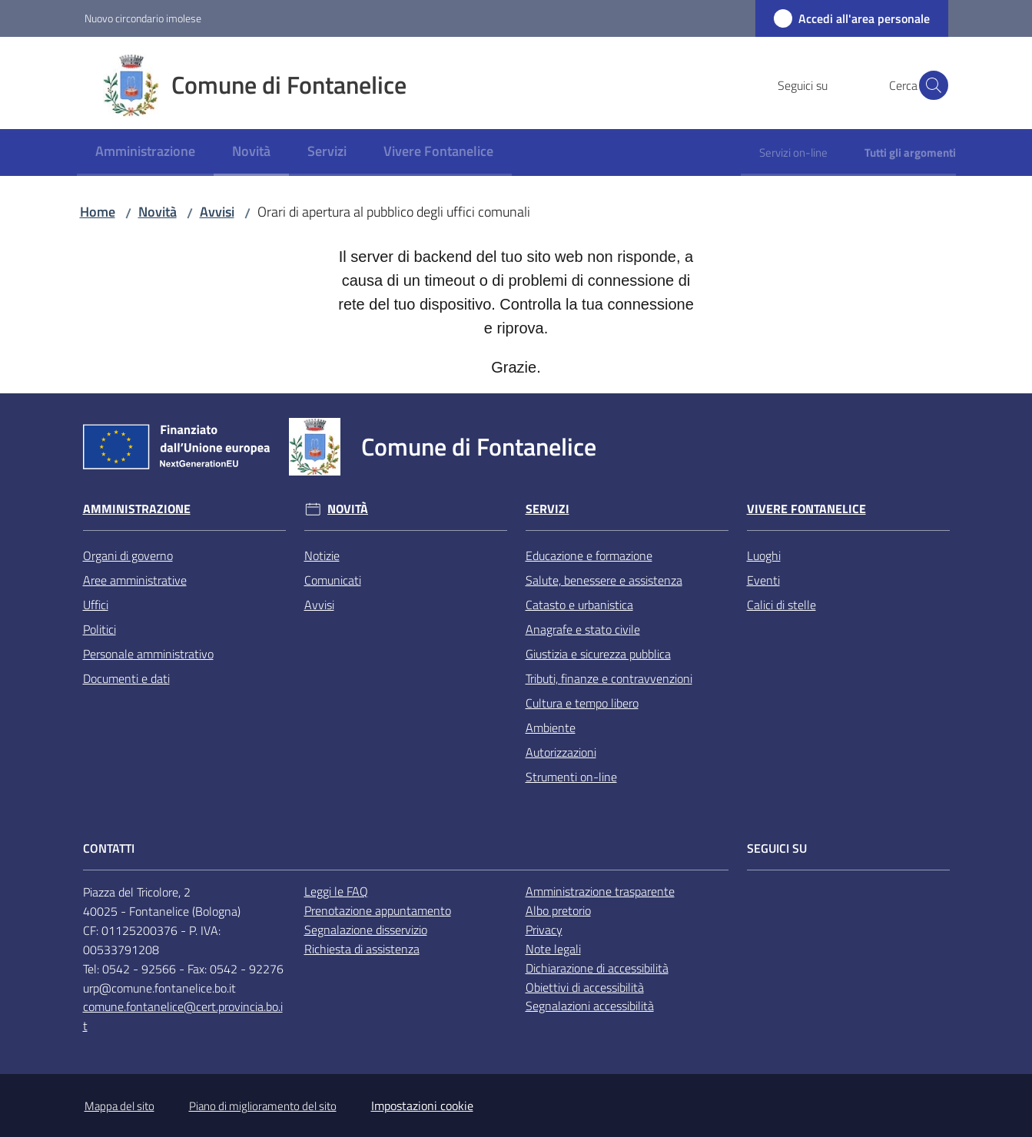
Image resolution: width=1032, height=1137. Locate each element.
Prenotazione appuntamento (377, 910)
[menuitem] (145, 152)
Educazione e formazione (589, 555)
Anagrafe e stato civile (583, 629)
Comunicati (332, 580)
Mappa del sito (119, 1106)
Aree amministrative (135, 580)
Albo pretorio (558, 910)
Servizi (547, 509)
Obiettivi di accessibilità (585, 987)
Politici (99, 629)
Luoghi (764, 555)
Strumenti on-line (571, 776)
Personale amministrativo (148, 654)
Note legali (553, 949)
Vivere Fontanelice (806, 509)
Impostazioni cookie (422, 1105)
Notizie (322, 555)
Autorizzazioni (561, 752)
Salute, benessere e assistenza (604, 580)
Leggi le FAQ (336, 891)
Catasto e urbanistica (579, 604)
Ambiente (551, 727)
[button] (929, 85)
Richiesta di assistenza (362, 949)
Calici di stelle (781, 604)
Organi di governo (128, 555)
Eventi (763, 580)
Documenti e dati (126, 678)
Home (97, 211)
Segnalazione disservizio (365, 929)
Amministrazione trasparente (600, 891)
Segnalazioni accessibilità (590, 1005)
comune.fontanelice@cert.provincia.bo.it (183, 1016)
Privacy (544, 929)
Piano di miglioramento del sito (263, 1106)
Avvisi (217, 211)
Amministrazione (137, 509)
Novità (157, 211)
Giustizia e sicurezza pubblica (598, 654)
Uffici (95, 604)
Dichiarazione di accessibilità (597, 968)
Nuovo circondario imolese (143, 18)
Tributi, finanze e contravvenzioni (609, 678)
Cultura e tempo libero (582, 703)
